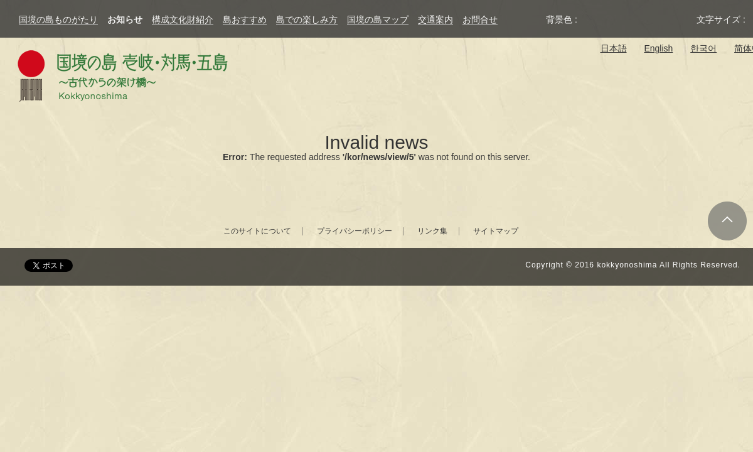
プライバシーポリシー (354, 231)
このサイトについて (257, 231)
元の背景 (594, 19)
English (658, 48)
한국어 (703, 48)
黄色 (639, 19)
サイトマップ (495, 231)
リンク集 (432, 231)
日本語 (614, 48)
